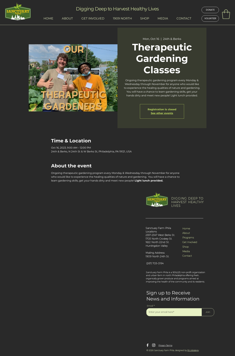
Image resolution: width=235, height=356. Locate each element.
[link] (226, 14)
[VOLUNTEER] (210, 18)
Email (150, 306)
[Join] (208, 312)
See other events (162, 113)
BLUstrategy (193, 350)
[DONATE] (210, 10)
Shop (185, 246)
